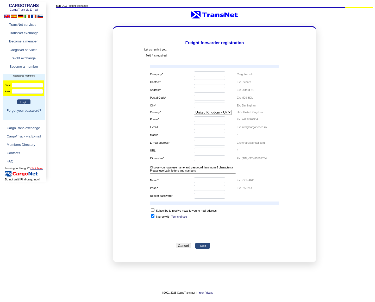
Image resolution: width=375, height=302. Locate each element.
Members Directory (21, 145)
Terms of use (179, 216)
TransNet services (22, 25)
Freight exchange (23, 58)
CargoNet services (24, 50)
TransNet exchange (24, 33)
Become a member (23, 41)
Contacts (13, 153)
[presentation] (193, 229)
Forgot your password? (24, 110)
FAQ (10, 161)
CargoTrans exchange (23, 128)
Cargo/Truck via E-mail (24, 136)
